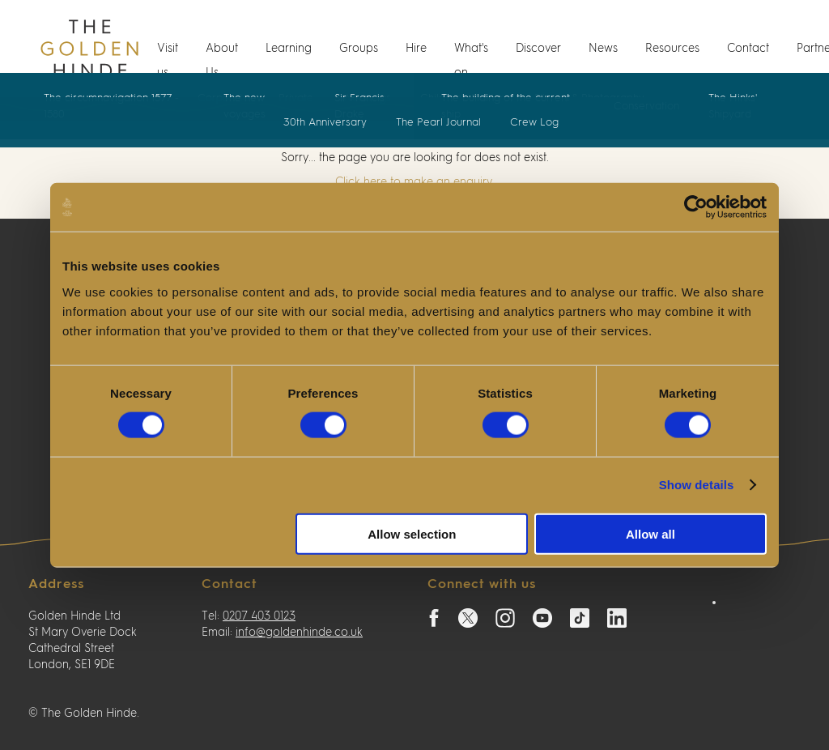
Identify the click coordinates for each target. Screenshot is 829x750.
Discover (538, 48)
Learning (289, 48)
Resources (672, 48)
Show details (696, 485)
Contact (748, 48)
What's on (471, 61)
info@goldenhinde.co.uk (299, 632)
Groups (358, 48)
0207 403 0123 (259, 616)
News (603, 48)
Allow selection (412, 533)
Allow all (650, 533)
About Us (222, 61)
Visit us (167, 61)
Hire (416, 48)
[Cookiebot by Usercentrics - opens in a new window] (696, 207)
